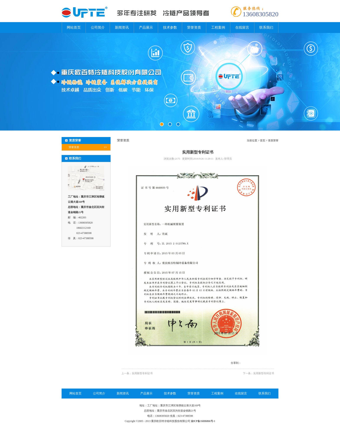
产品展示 (146, 27)
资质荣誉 (273, 140)
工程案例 (218, 27)
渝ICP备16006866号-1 (203, 421)
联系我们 (266, 27)
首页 (262, 140)
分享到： (236, 362)
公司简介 (98, 27)
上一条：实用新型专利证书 (137, 373)
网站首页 (74, 27)
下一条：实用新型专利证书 (258, 373)
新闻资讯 (122, 27)
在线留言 (242, 27)
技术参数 (170, 27)
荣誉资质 (194, 27)
